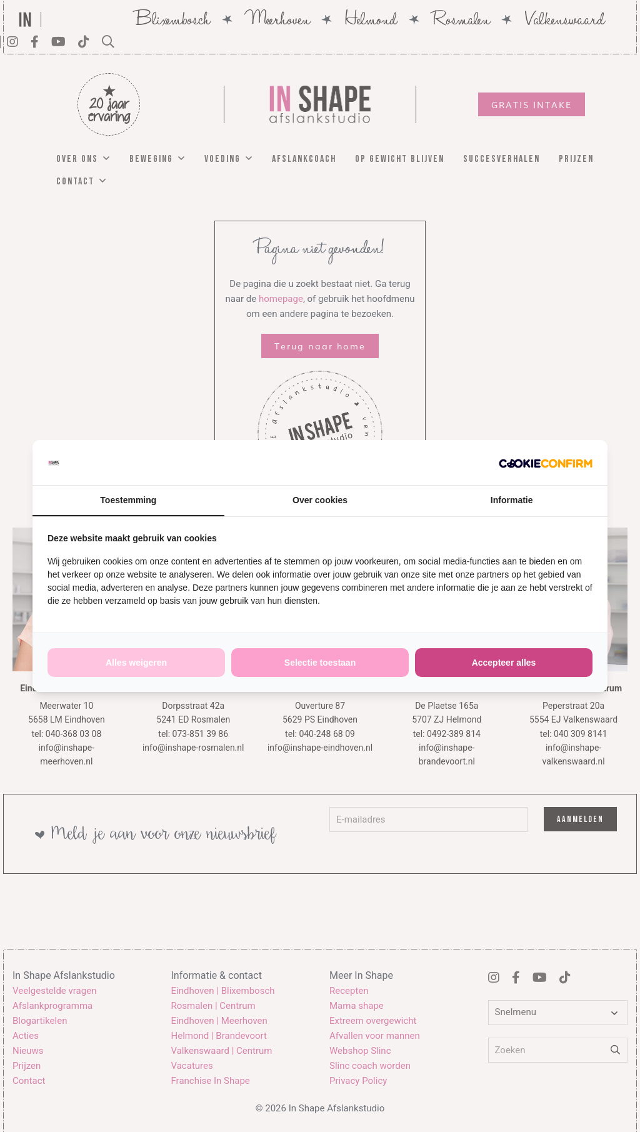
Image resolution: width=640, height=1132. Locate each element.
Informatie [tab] (512, 500)
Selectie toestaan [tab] (320, 663)
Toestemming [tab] (128, 500)
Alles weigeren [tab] (136, 663)
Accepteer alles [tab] (504, 663)
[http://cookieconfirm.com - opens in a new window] (545, 462)
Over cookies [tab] (320, 500)
